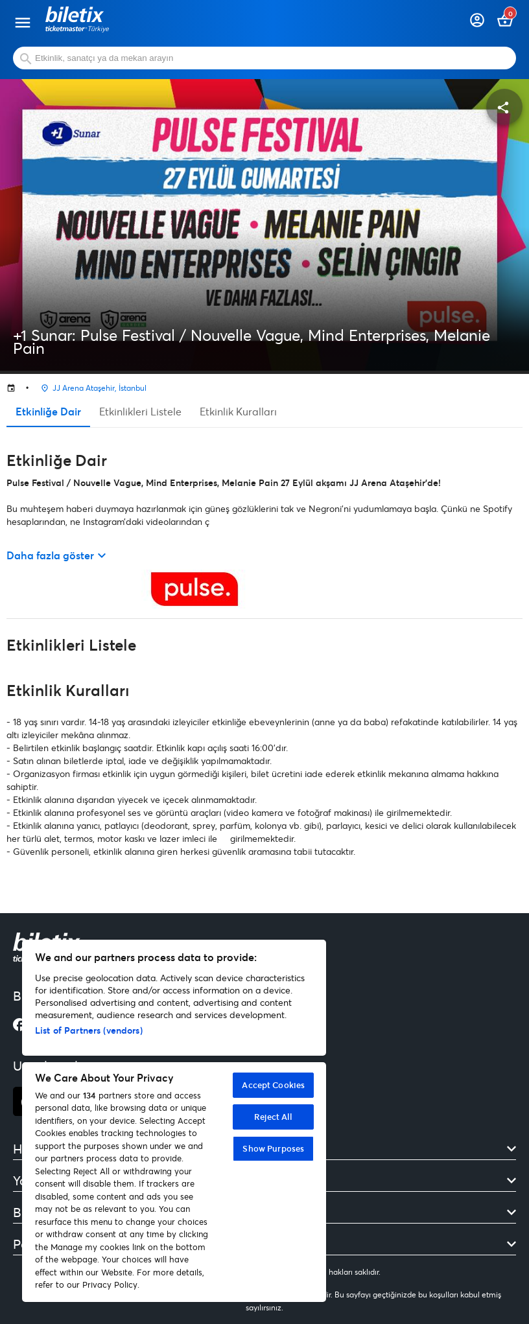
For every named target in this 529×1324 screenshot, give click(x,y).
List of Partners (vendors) (89, 1030)
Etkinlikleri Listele (140, 411)
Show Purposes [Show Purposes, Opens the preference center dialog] (273, 1148)
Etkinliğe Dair (48, 411)
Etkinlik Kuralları (238, 411)
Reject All (273, 1116)
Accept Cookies (273, 1085)
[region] (174, 1120)
